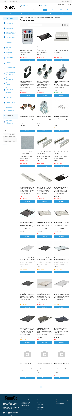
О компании (23, 13)
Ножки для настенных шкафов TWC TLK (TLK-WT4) (61, 117)
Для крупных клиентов (55, 13)
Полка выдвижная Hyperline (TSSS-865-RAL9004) (60, 329)
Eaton (13, 134)
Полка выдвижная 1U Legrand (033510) (26, 223)
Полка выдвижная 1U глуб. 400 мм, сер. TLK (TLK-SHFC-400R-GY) (27, 258)
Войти (62, 1)
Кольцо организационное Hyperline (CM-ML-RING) (26, 82)
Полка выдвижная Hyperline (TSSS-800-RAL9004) (43, 329)
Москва (4, 1)
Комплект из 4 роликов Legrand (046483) (61, 82)
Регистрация (66, 1)
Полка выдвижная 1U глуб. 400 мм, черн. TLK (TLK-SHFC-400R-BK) (44, 258)
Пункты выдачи (38, 13)
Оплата (11, 13)
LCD (10, 139)
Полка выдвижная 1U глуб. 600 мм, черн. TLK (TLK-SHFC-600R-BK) (27, 293)
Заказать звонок (24, 6)
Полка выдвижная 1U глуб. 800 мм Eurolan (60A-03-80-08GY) (44, 293)
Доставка (6, 13)
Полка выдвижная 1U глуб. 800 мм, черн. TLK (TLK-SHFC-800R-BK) (27, 329)
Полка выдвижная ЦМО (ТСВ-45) (44, 363)
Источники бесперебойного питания (10, 42)
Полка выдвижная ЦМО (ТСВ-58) (61, 363)
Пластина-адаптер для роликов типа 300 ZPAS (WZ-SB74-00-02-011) (44, 188)
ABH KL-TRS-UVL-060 (24, 46)
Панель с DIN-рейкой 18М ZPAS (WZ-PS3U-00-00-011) (44, 152)
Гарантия (30, 13)
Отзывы (17, 13)
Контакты (46, 13)
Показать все (44, 383)
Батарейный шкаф (7, 141)
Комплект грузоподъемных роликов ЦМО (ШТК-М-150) (43, 82)
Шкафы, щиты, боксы (29, 17)
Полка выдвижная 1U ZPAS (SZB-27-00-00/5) (44, 223)
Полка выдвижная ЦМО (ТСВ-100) (25, 364)
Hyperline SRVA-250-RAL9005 (43, 46)
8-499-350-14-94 (24, 5)
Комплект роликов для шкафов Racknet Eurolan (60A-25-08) (27, 117)
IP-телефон (5, 139)
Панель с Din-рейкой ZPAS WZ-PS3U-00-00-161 (61, 152)
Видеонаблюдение (10, 37)
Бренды (64, 13)
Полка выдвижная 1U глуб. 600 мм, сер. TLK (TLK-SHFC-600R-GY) (61, 258)
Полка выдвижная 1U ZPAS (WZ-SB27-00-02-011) (61, 223)
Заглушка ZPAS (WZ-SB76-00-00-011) (61, 46)
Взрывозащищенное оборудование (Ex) (25, 403)
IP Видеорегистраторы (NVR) (9, 136)
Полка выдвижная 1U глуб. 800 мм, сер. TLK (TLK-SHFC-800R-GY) (61, 293)
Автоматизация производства (27, 399)
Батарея (15, 141)
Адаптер (15, 139)
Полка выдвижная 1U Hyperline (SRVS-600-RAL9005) (61, 188)
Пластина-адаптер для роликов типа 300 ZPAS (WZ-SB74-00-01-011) (27, 188)
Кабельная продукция (25, 409)
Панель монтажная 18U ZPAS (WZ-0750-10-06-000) (26, 152)
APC (10, 134)
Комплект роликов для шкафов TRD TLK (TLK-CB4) (44, 117)
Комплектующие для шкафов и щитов (43, 17)
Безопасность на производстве (28, 400)
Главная (21, 17)
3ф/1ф (6, 134)
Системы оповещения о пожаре (9, 97)
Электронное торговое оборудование (9, 122)
